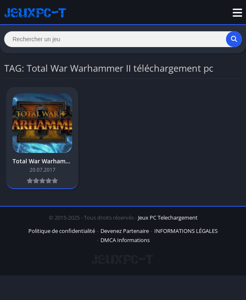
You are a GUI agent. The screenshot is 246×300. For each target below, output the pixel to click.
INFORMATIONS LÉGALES (186, 231)
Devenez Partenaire (124, 231)
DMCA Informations (125, 240)
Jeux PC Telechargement (168, 217)
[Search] (123, 39)
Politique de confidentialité (61, 231)
